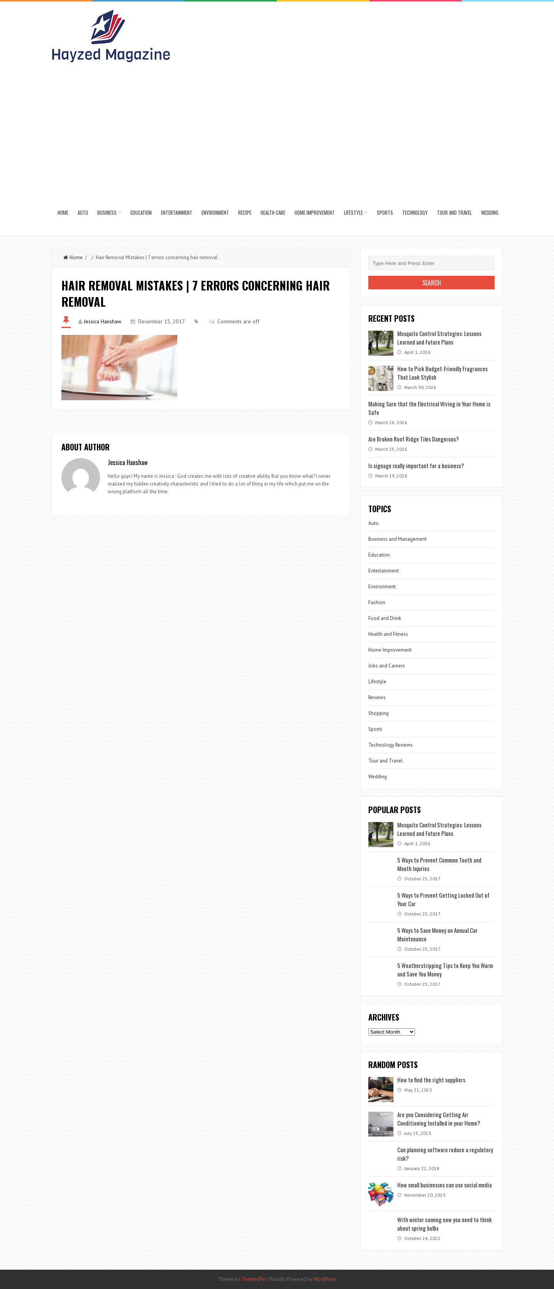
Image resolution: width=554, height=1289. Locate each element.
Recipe (244, 212)
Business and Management (397, 539)
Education (141, 212)
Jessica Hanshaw (102, 321)
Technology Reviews (390, 745)
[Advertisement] (278, 132)
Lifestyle (353, 212)
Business (107, 212)
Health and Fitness (388, 634)
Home (63, 212)
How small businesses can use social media (444, 1184)
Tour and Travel (454, 212)
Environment (215, 212)
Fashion (376, 602)
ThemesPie (253, 1279)
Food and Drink (384, 618)
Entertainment (176, 212)
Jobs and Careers (386, 665)
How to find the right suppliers (431, 1079)
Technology (415, 212)
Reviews (377, 697)
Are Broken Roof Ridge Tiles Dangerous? (413, 439)
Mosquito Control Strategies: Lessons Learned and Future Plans (439, 337)
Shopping (378, 713)
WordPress (324, 1279)
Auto (83, 212)
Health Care (273, 212)
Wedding (489, 212)
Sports (385, 212)
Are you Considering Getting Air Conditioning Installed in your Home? (438, 1118)
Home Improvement (315, 212)
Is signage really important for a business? (416, 465)
